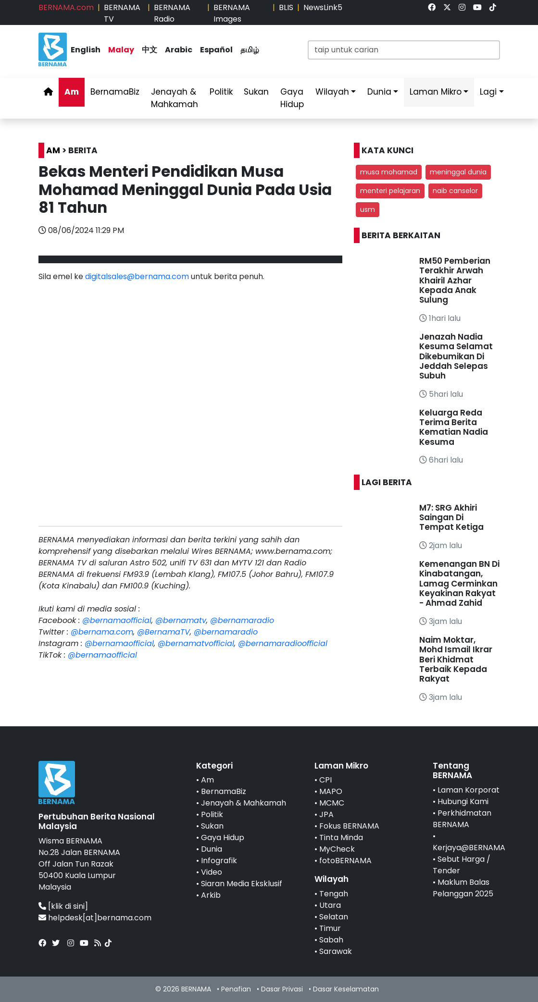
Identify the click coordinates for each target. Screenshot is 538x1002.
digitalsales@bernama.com (137, 276)
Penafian (236, 989)
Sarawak (335, 951)
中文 (149, 49)
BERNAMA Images (231, 13)
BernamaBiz (114, 92)
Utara (330, 905)
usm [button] (367, 209)
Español (216, 49)
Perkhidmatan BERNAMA (462, 818)
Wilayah (332, 92)
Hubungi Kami (463, 801)
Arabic (178, 49)
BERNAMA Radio (172, 13)
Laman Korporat (469, 789)
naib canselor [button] (455, 191)
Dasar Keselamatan (346, 989)
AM (53, 150)
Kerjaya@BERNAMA (469, 847)
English (85, 49)
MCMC (331, 802)
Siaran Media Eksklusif (241, 883)
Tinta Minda (341, 837)
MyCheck (337, 849)
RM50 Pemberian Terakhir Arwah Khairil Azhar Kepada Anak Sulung (454, 280)
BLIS (286, 7)
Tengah (333, 893)
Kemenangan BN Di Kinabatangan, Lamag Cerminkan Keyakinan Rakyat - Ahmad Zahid (459, 583)
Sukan (256, 92)
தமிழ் (249, 49)
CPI (325, 779)
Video (211, 872)
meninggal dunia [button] (458, 172)
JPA (326, 814)
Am (71, 92)
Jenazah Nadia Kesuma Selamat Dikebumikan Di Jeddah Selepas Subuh (456, 356)
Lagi (488, 92)
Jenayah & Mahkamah (174, 98)
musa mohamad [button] (388, 172)
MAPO (330, 791)
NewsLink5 (322, 7)
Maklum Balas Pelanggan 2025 (463, 888)
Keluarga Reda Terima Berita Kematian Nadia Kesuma (453, 427)
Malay (121, 49)
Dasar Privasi (282, 989)
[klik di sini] (68, 906)
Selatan (333, 916)
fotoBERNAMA (345, 860)
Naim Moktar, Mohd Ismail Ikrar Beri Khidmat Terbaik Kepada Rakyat (455, 659)
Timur (330, 928)
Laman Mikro (436, 92)
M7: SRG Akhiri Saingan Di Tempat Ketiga (451, 517)
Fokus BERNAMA (349, 825)
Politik (221, 92)
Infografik (219, 860)
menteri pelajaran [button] (390, 191)
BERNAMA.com (66, 7)
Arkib (211, 895)
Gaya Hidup (292, 98)
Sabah (331, 939)
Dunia (379, 92)
